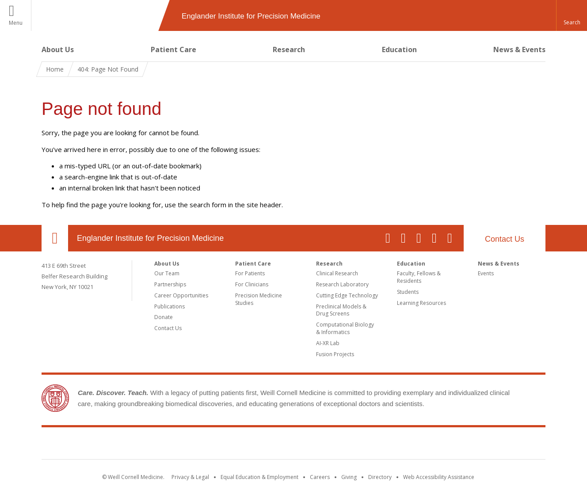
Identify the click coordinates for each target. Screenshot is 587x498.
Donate (163, 317)
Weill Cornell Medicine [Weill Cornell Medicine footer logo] (293, 445)
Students (408, 292)
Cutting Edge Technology (347, 295)
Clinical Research (337, 273)
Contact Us (504, 239)
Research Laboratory (342, 284)
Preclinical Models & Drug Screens (341, 310)
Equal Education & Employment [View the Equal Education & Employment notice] (259, 477)
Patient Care (173, 49)
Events (486, 273)
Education (399, 49)
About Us (58, 49)
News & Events (519, 49)
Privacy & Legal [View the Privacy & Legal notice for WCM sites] (190, 477)
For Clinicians (251, 284)
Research (289, 49)
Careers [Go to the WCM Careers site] (320, 477)
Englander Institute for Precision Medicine (150, 238)
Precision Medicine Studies (258, 299)
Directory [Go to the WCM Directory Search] (380, 477)
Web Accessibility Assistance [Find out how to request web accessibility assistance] (438, 477)
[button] (571, 15)
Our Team (166, 273)
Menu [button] (16, 23)
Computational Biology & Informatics (345, 328)
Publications (169, 306)
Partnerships (170, 284)
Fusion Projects (335, 354)
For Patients (250, 273)
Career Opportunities (181, 295)
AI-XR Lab (327, 343)
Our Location (55, 238)
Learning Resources (421, 303)
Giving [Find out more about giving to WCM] (349, 477)
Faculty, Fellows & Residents (419, 277)
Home (55, 69)
